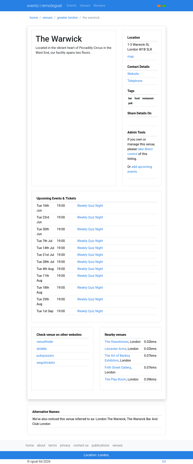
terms (52, 445)
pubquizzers (45, 356)
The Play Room (115, 379)
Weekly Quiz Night (90, 206)
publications (100, 445)
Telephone (134, 81)
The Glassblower (116, 342)
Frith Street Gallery (118, 367)
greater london (67, 18)
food (137, 98)
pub (130, 103)
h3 (164, 461)
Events (71, 5)
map (130, 56)
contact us (80, 445)
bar (130, 98)
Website (133, 74)
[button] (164, 6)
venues (47, 18)
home (34, 18)
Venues (85, 5)
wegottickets (46, 363)
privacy (65, 445)
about (41, 445)
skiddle (42, 349)
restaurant (148, 98)
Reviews (99, 5)
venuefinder (45, 342)
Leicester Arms (115, 349)
